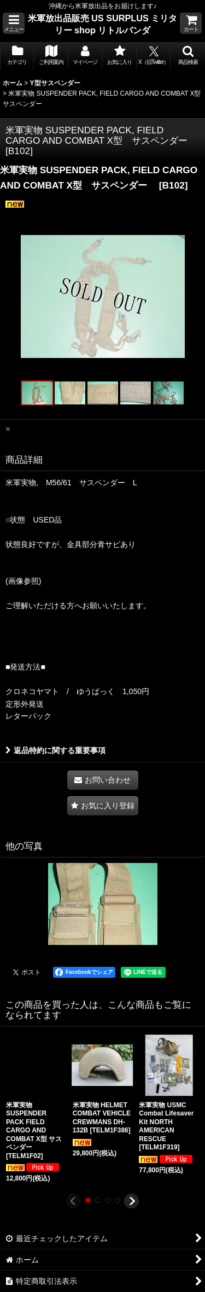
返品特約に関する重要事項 (55, 750)
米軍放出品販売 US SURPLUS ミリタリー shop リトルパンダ (103, 24)
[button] (14, 23)
